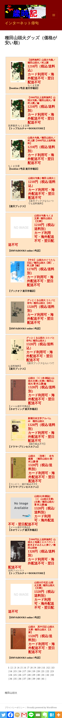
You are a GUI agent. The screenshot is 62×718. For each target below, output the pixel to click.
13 (53, 667)
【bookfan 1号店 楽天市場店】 (23, 169)
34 (11, 678)
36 (20, 678)
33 (52, 674)
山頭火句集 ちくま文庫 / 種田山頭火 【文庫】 (43, 218)
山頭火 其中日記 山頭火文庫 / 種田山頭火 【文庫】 (41, 630)
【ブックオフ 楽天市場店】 (22, 291)
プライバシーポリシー (15, 707)
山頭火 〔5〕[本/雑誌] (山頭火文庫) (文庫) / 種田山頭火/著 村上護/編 (41, 381)
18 (29, 671)
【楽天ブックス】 (17, 206)
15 (15, 671)
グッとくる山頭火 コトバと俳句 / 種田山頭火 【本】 (41, 301)
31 (43, 674)
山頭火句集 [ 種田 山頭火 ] (41, 178)
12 (48, 667)
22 (48, 671)
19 (34, 671)
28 (29, 674)
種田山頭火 (11, 692)
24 (11, 674)
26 (20, 674)
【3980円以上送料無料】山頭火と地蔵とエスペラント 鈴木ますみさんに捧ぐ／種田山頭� (43, 543)
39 (34, 678)
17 (25, 671)
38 (29, 678)
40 (39, 678)
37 (25, 678)
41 (43, 678)
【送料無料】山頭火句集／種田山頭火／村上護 (41, 61)
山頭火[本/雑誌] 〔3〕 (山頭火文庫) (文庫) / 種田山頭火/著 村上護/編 (44, 500)
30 (39, 674)
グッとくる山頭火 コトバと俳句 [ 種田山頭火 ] (40, 339)
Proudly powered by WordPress (42, 707)
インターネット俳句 (22, 22)
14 (11, 671)
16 (20, 671)
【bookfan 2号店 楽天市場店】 (23, 88)
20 (39, 671)
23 (52, 671)
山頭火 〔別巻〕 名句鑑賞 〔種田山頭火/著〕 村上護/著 (42, 459)
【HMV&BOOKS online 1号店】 (24, 250)
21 (43, 671)
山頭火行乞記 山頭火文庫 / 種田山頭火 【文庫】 (44, 585)
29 (34, 674)
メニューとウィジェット (54, 18)
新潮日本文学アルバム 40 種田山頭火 (40, 419)
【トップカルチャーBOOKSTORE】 (27, 128)
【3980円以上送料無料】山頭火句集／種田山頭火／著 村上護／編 (43, 100)
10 (39, 667)
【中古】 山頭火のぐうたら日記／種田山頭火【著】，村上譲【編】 (41, 263)
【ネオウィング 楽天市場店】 (23, 409)
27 (25, 674)
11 (44, 667)
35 (15, 678)
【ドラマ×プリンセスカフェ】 (24, 446)
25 (15, 674)
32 (48, 674)
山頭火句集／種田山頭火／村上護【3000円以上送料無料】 (41, 141)
